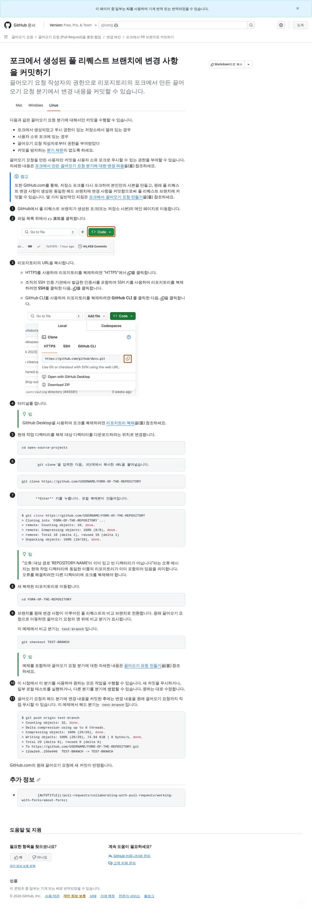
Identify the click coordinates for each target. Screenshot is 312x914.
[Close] (298, 8)
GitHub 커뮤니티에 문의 (129, 856)
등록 (300, 25)
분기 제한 (55, 150)
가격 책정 (107, 896)
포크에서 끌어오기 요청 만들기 (116, 197)
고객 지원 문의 (122, 863)
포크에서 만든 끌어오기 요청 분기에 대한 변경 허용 (79, 165)
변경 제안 (114, 37)
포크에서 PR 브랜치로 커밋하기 (150, 37)
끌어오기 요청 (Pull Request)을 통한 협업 (69, 37)
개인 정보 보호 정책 (22, 866)
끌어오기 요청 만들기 (142, 665)
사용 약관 (52, 896)
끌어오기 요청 (22, 37)
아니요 (39, 857)
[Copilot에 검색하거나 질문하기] (177, 25)
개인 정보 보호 (74, 896)
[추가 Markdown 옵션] (248, 64)
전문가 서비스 (129, 896)
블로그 (149, 896)
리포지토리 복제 (120, 422)
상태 (93, 896)
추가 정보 (25, 779)
